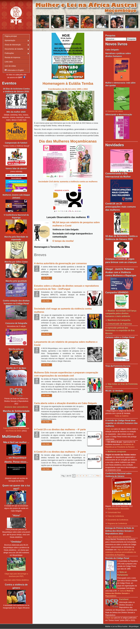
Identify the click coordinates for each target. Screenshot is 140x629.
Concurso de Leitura (115, 111)
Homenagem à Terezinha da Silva (52, 247)
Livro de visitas (10, 66)
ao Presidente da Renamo (124, 447)
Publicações (9, 53)
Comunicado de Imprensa (120, 324)
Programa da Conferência (117, 524)
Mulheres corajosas (117, 451)
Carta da (119, 593)
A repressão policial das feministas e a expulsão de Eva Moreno (119, 330)
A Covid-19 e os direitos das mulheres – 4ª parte (60, 429)
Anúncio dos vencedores (16, 407)
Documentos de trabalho (14, 49)
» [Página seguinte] (93, 476)
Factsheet (123, 599)
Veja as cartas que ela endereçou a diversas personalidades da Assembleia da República (120, 552)
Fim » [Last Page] (98, 476)
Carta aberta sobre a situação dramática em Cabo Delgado (65, 403)
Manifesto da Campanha (119, 320)
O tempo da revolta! (63, 241)
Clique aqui (109, 429)
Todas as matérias (121, 416)
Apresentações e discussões (118, 509)
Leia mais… (46, 278)
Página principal (11, 36)
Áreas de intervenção (13, 45)
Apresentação (10, 40)
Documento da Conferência (117, 520)
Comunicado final (114, 512)
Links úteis (9, 62)
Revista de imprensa (12, 57)
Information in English (14, 70)
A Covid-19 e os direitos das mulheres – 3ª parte (60, 452)
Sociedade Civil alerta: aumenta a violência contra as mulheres (68, 181)
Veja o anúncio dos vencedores (119, 537)
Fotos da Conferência (115, 516)
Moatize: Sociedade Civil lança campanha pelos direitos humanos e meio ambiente (120, 313)
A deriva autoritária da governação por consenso (60, 263)
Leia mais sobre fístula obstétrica (16, 580)
